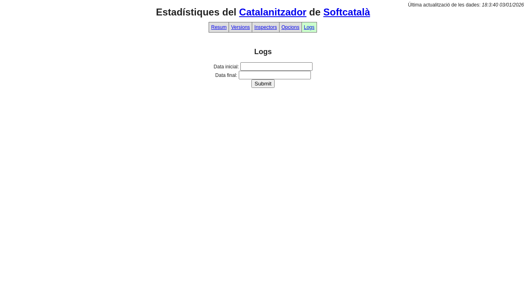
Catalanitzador (272, 12)
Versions (240, 27)
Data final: (226, 75)
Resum (219, 27)
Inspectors (265, 27)
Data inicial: (226, 67)
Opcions (290, 27)
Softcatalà (347, 12)
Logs (309, 27)
